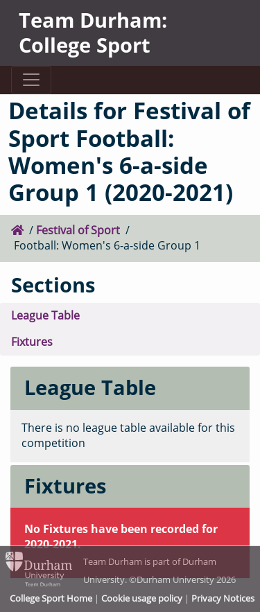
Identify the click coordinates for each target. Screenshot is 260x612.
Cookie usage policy (141, 598)
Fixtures (32, 341)
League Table (45, 315)
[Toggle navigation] (31, 80)
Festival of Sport (78, 230)
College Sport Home (51, 598)
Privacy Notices (222, 598)
